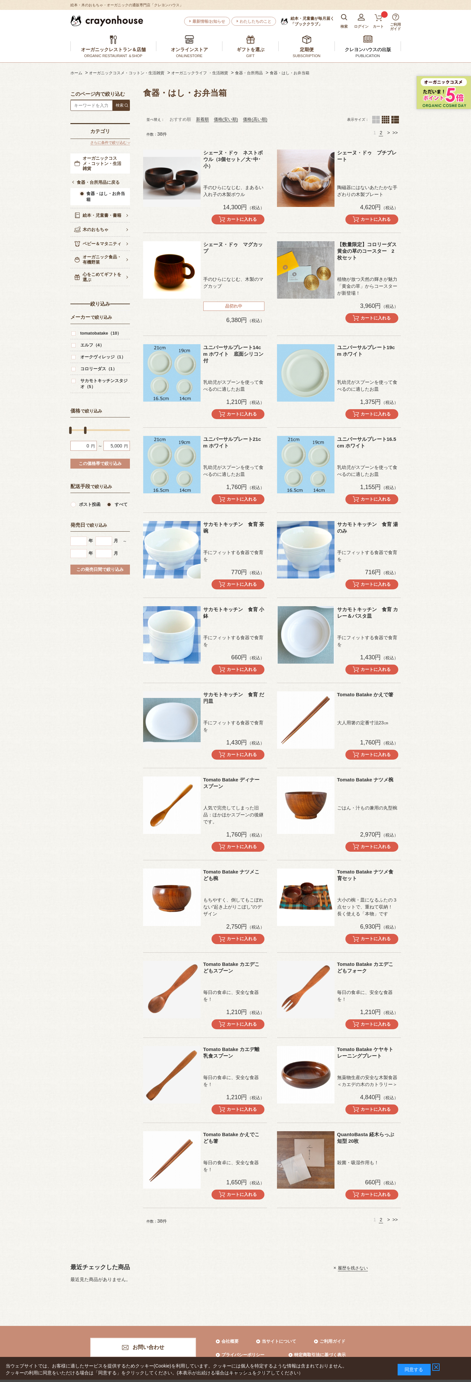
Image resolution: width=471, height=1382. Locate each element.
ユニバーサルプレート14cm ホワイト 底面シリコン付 (233, 354)
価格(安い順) (226, 119)
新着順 (202, 119)
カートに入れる (242, 219)
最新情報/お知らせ (208, 21)
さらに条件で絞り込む (108, 143)
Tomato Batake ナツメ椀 (365, 779)
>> (395, 132)
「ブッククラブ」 (312, 21)
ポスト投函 (89, 504)
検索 (120, 105)
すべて (121, 504)
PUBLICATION (368, 56)
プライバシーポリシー (242, 1354)
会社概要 (230, 1341)
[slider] (70, 430)
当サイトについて (279, 1341)
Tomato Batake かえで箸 (365, 694)
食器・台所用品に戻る (98, 182)
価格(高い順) (255, 119)
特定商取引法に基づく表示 (320, 1354)
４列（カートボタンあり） (385, 119)
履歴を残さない (353, 1267)
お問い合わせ (148, 1347)
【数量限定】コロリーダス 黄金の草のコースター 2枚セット (369, 251)
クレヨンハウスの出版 (368, 49)
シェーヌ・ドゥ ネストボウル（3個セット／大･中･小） (233, 159)
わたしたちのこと (255, 21)
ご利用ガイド (332, 1341)
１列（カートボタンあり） (395, 119)
